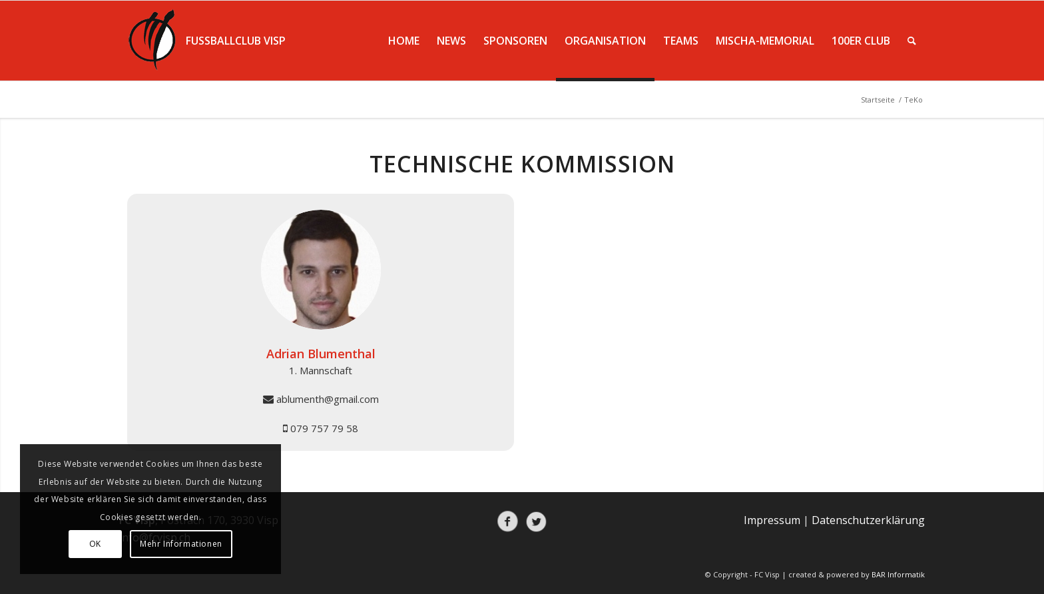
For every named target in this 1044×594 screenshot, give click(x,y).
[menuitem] (404, 41)
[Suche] (912, 41)
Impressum (772, 520)
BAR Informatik (898, 574)
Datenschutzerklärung (868, 520)
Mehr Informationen (181, 543)
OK (95, 543)
